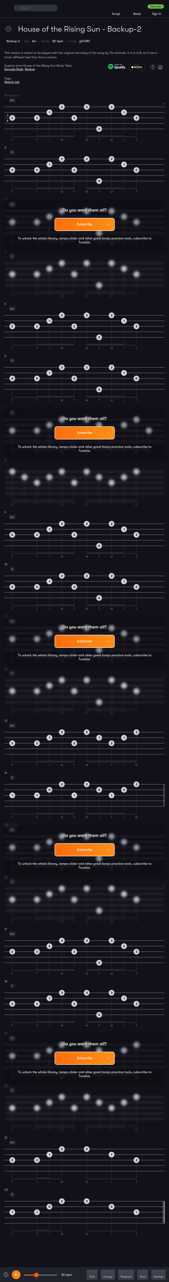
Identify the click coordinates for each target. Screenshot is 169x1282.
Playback (126, 1275)
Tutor (92, 1275)
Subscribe (155, 6)
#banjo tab (11, 82)
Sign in (156, 13)
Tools (143, 1275)
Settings (158, 1275)
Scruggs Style (13, 69)
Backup (30, 69)
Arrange (107, 1275)
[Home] (7, 7)
